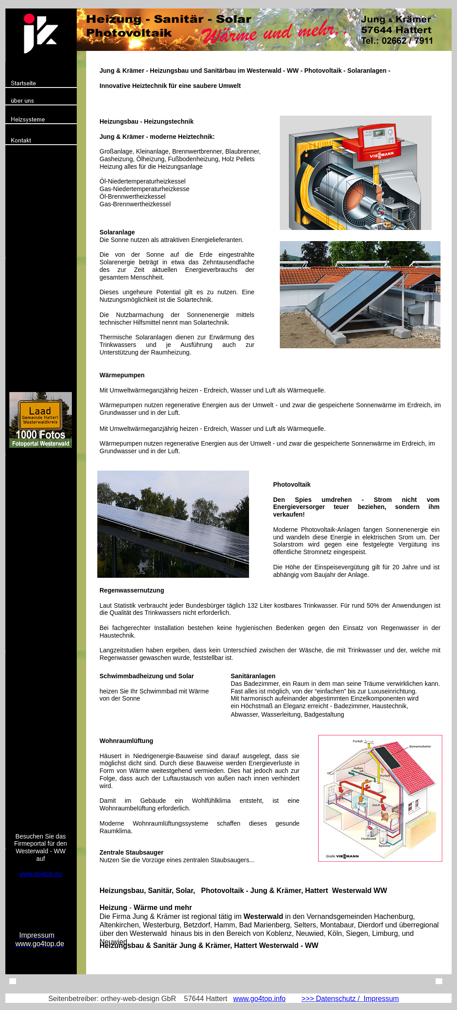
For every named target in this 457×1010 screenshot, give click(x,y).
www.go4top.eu (40, 873)
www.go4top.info (259, 998)
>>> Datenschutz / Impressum (350, 998)
